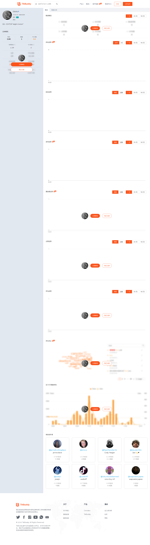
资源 (88, 4)
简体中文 (108, 4)
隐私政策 (66, 515)
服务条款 (66, 519)
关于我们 (66, 512)
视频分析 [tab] (54, 10)
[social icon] (18, 518)
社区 (106, 515)
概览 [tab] (46, 10)
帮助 (106, 519)
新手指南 (97, 4)
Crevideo (87, 512)
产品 (82, 4)
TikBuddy (87, 515)
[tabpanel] (96, 252)
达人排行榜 (108, 512)
